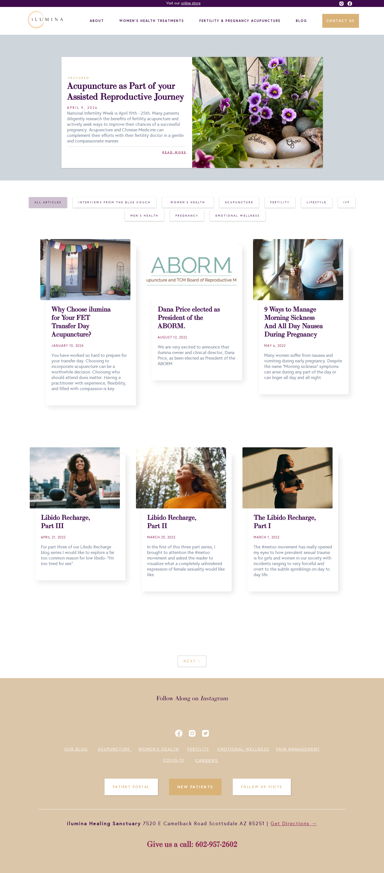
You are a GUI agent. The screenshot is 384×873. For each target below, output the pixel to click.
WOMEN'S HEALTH (158, 749)
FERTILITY (198, 749)
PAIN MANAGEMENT (298, 749)
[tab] (48, 202)
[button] (98, 20)
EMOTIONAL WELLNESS (243, 749)
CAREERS (206, 760)
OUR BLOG (76, 749)
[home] (46, 20)
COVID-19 (173, 760)
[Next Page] (192, 661)
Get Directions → (294, 824)
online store (190, 3)
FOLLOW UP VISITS (262, 787)
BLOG (301, 21)
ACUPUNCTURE (115, 749)
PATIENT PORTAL (131, 787)
